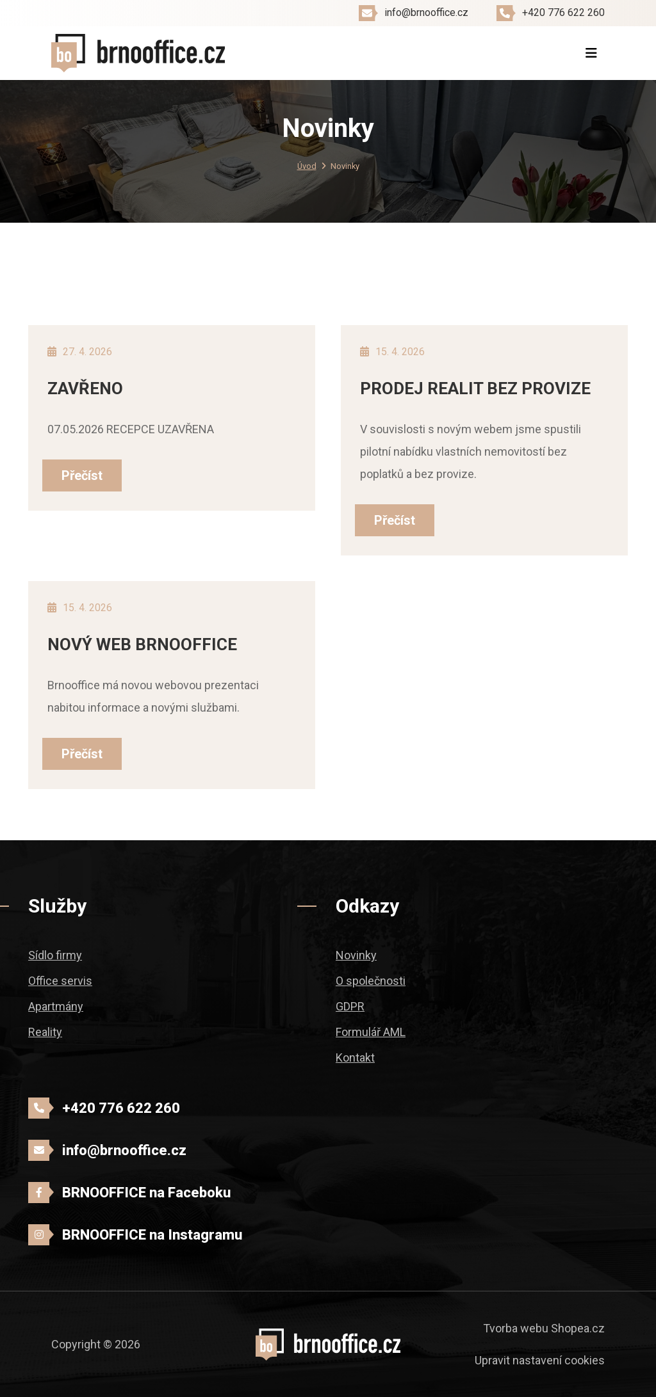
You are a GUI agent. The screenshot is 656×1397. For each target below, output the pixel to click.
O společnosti (371, 980)
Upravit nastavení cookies (540, 1360)
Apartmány (55, 1006)
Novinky (356, 955)
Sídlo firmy (55, 955)
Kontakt (355, 1057)
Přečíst (82, 475)
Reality (45, 1032)
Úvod (306, 166)
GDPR (350, 1006)
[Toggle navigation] (591, 53)
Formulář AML (371, 1032)
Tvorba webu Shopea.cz (544, 1328)
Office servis (60, 980)
